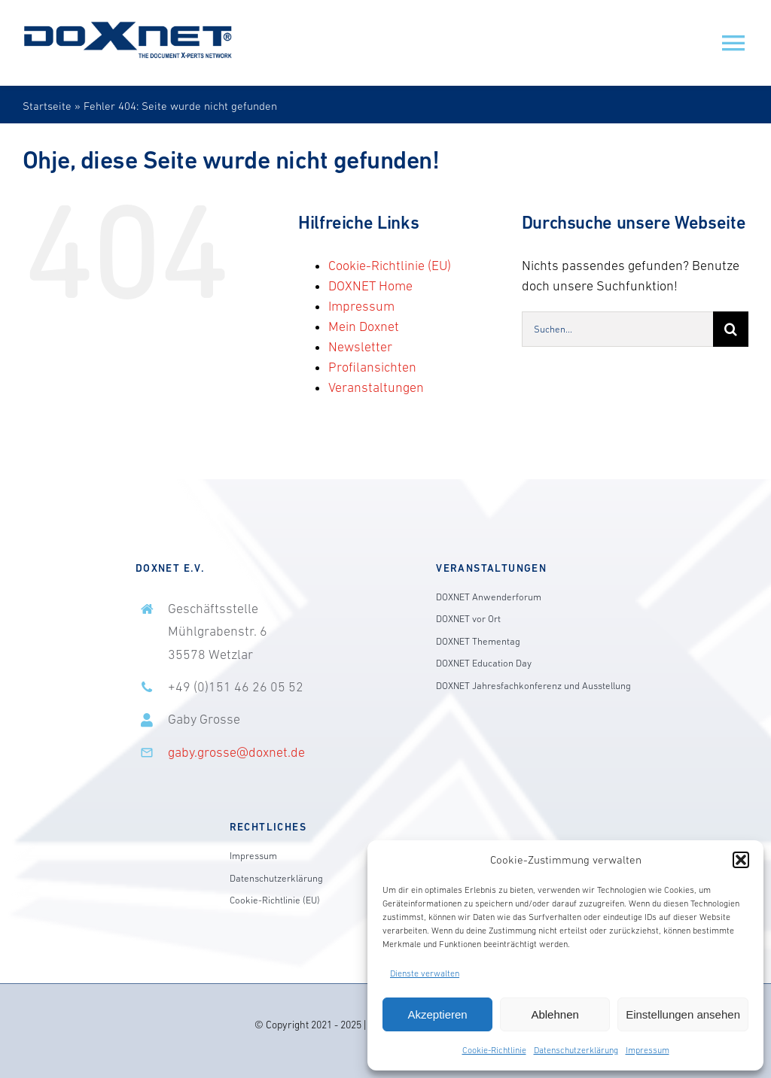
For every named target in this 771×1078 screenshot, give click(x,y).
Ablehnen (554, 1014)
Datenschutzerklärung (576, 1050)
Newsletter (360, 346)
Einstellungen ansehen (683, 1014)
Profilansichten (372, 367)
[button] (740, 859)
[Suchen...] (617, 329)
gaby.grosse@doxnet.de (236, 752)
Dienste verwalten (424, 973)
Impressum (647, 1050)
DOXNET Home (370, 285)
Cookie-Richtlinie (494, 1050)
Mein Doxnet (363, 326)
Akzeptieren (437, 1014)
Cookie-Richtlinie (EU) (389, 265)
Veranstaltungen (376, 387)
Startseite (47, 105)
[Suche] (730, 329)
